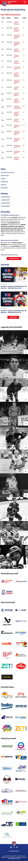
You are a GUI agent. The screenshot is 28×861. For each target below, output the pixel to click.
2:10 (24, 145)
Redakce (3, 185)
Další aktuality (14, 258)
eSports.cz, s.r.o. (5, 857)
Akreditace (4, 188)
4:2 (23, 22)
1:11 (23, 67)
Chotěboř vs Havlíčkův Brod (17, 152)
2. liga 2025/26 (5, 197)
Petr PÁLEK (6, 15)
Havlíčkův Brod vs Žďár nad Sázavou (17, 107)
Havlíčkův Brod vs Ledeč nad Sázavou (17, 29)
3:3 (23, 55)
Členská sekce (14, 851)
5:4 (23, 87)
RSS (9, 858)
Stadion (3, 178)
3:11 (23, 80)
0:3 (23, 28)
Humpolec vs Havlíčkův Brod (17, 146)
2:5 (23, 112)
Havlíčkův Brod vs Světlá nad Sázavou (16, 74)
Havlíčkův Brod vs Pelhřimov (16, 94)
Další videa (13, 317)
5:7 (23, 119)
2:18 (24, 131)
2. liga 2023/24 (5, 203)
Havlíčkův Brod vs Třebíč (16, 88)
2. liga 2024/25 (5, 200)
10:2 (24, 49)
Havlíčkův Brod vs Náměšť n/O (17, 50)
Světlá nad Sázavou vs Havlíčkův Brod (17, 43)
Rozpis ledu (4, 182)
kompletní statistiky (18, 164)
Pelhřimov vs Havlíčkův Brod (17, 126)
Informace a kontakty (7, 172)
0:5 (23, 35)
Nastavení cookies (15, 858)
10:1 (23, 93)
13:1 (23, 99)
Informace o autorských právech (18, 857)
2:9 (23, 151)
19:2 (24, 157)
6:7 (23, 42)
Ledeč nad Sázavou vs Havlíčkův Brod (17, 36)
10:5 (24, 106)
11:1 (23, 73)
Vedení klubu (5, 175)
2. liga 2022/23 (5, 206)
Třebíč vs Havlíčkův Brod (16, 56)
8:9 (23, 61)
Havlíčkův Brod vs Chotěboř (16, 158)
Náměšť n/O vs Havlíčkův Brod (17, 68)
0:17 (24, 125)
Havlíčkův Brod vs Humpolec (16, 23)
